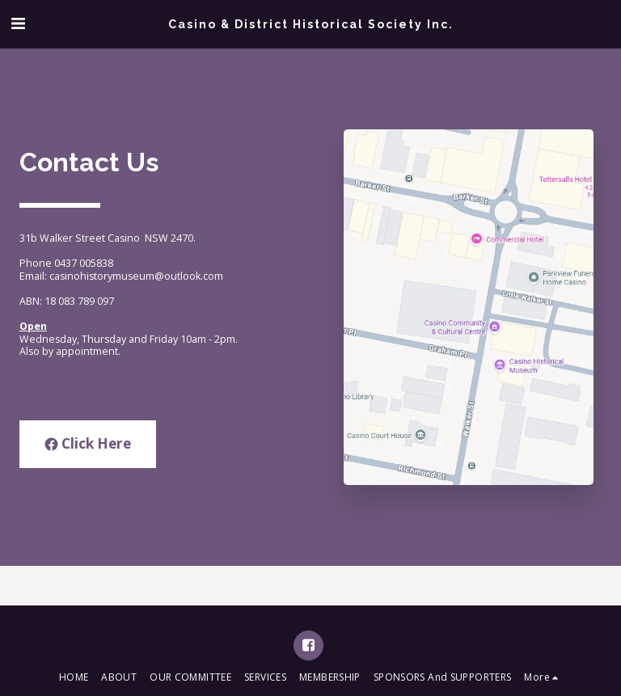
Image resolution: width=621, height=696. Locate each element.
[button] (18, 23)
